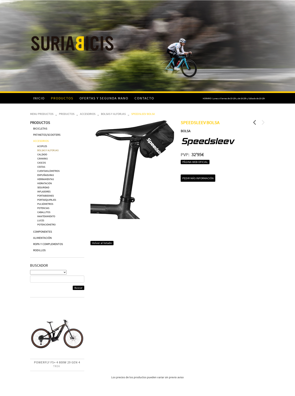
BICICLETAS (40, 128)
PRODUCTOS (66, 114)
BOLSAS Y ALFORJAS (113, 114)
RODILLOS (39, 250)
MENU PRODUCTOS (41, 114)
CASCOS (41, 162)
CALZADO (42, 154)
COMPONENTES (42, 231)
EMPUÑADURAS (45, 175)
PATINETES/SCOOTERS (46, 135)
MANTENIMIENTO (46, 216)
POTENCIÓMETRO (46, 224)
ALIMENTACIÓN (42, 238)
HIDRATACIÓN (44, 183)
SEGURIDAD (43, 187)
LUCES (40, 220)
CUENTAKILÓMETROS (48, 170)
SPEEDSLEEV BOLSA (143, 114)
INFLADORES (43, 191)
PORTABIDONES (45, 195)
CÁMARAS (42, 158)
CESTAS (41, 166)
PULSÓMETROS (45, 203)
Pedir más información (198, 178)
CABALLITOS (43, 212)
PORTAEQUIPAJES (46, 199)
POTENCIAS (43, 208)
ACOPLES (42, 146)
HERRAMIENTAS (45, 179)
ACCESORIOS (87, 114)
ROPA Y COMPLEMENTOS (48, 244)
